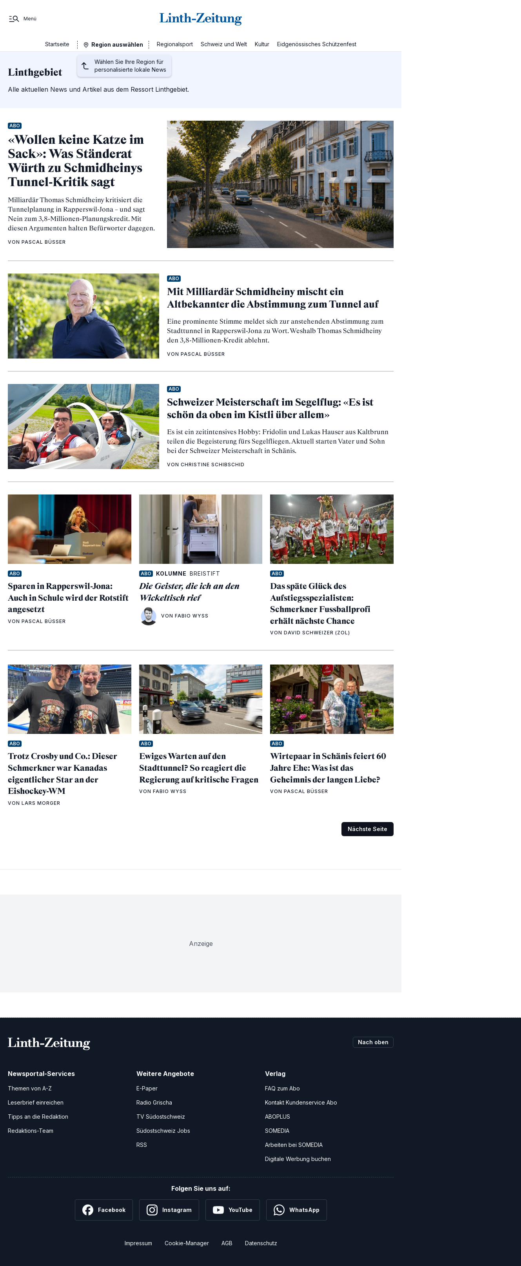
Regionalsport (175, 44)
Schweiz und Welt (224, 44)
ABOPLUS (277, 1116)
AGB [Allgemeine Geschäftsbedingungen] (226, 1243)
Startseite (57, 44)
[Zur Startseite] (201, 18)
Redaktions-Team (30, 1130)
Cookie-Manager (187, 1243)
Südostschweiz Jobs (163, 1130)
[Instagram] (169, 1210)
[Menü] (22, 18)
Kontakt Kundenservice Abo (301, 1102)
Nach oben (373, 1042)
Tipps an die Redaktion (38, 1116)
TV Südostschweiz (160, 1116)
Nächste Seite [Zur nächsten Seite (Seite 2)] (367, 829)
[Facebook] (104, 1210)
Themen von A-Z (30, 1088)
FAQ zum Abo (282, 1088)
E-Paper (147, 1088)
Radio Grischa (154, 1102)
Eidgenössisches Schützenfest (316, 44)
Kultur (262, 44)
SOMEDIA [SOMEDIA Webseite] (277, 1130)
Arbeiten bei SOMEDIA (294, 1144)
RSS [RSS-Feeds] (141, 1144)
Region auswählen (117, 44)
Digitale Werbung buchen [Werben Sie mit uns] (298, 1159)
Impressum (138, 1243)
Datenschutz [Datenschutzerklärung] (261, 1243)
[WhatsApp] (296, 1210)
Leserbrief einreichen (36, 1102)
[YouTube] (232, 1210)
